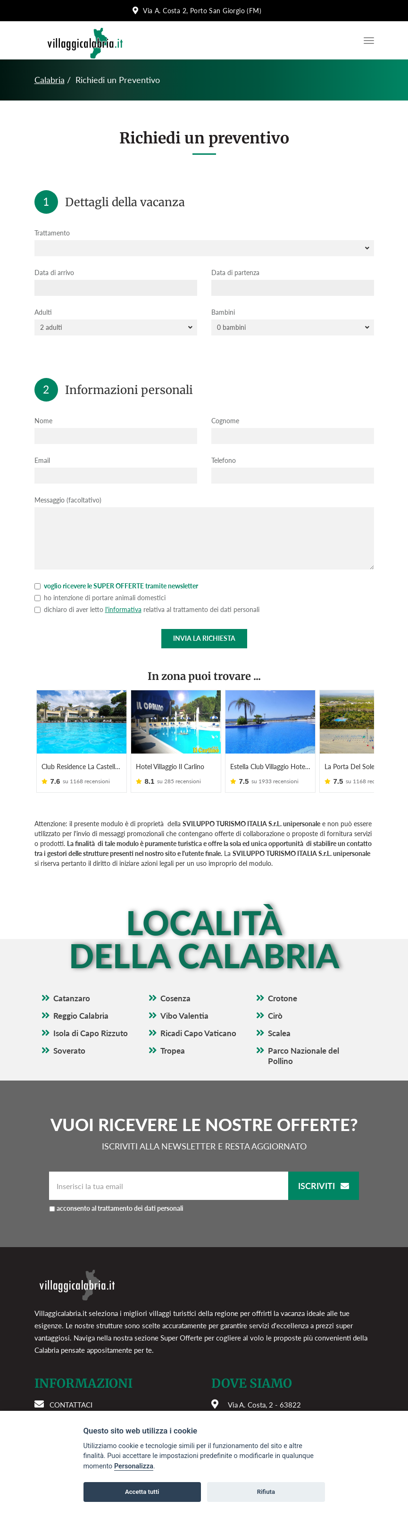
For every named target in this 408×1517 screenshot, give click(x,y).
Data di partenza (235, 272)
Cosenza (175, 998)
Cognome (225, 421)
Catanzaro (71, 998)
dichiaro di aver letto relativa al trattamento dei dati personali (146, 609)
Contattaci (71, 1404)
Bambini (223, 312)
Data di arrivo (54, 272)
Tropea (172, 1051)
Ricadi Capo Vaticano (198, 1033)
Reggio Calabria (80, 1016)
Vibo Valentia (184, 1016)
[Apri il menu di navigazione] (366, 40)
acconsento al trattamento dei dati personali (120, 1208)
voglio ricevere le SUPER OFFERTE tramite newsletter (116, 586)
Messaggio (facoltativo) (67, 500)
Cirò (275, 1016)
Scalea (279, 1033)
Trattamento (52, 233)
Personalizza (133, 1466)
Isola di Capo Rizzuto (90, 1033)
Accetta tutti (142, 1491)
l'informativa (123, 609)
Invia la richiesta (204, 638)
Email (42, 460)
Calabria (49, 80)
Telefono (223, 460)
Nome (43, 421)
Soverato (69, 1051)
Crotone (282, 998)
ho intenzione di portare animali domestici (100, 598)
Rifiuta (266, 1491)
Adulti (43, 312)
